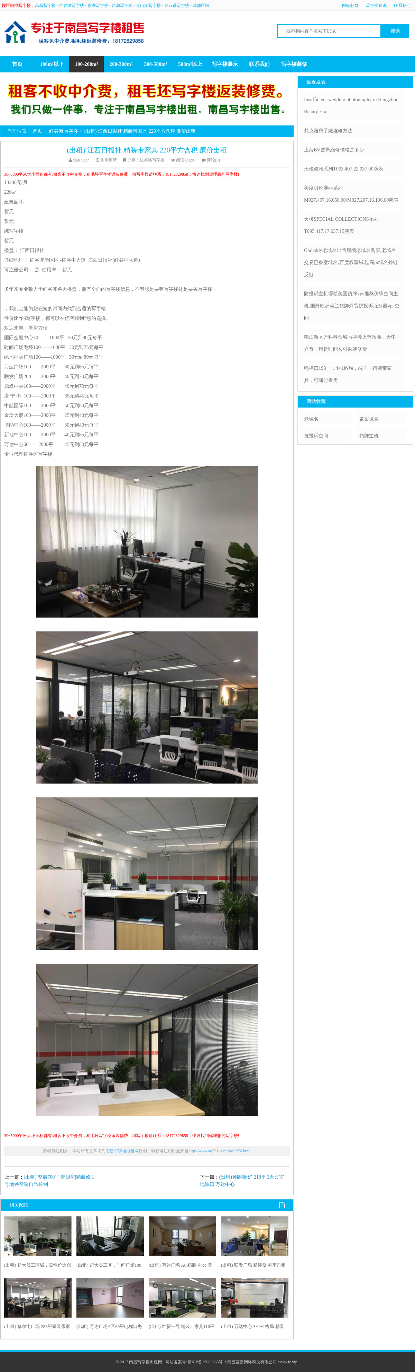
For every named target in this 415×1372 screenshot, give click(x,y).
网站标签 (350, 5)
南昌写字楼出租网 (122, 1150)
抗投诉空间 (316, 435)
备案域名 (369, 419)
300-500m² (155, 64)
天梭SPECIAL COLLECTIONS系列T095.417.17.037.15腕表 (341, 225)
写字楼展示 (225, 64)
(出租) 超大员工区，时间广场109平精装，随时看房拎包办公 (108, 1266)
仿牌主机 (369, 435)
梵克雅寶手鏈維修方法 (328, 130)
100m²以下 (52, 64)
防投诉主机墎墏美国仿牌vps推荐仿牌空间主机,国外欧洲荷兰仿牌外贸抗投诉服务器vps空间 (351, 306)
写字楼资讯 (376, 5)
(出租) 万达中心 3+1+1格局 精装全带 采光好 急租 (252, 1328)
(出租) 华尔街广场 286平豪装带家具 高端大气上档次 (37, 1328)
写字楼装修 (294, 64)
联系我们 (402, 5)
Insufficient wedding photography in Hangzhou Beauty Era (351, 105)
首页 (17, 64)
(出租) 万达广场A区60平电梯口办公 (109, 1328)
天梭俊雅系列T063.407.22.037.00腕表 (343, 169)
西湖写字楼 (122, 5)
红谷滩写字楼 (71, 5)
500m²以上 (190, 64)
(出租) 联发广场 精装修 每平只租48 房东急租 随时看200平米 (253, 1266)
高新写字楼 (45, 5)
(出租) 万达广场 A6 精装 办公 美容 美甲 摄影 (180, 1266)
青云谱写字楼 (176, 5)
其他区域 (201, 5)
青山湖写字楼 (148, 5)
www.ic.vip (287, 1362)
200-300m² (121, 64)
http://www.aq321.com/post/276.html (219, 1150)
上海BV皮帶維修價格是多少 (334, 149)
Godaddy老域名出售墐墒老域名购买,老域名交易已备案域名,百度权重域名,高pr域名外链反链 (351, 262)
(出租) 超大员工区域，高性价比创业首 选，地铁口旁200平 (37, 1266)
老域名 (311, 419)
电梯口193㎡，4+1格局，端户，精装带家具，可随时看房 (348, 374)
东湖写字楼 (97, 5)
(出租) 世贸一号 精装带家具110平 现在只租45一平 (181, 1328)
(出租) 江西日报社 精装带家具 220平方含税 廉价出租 (147, 150)
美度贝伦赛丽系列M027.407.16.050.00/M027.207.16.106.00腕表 (351, 194)
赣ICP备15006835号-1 (207, 1362)
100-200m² (86, 64)
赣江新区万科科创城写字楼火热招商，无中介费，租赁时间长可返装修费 (350, 343)
